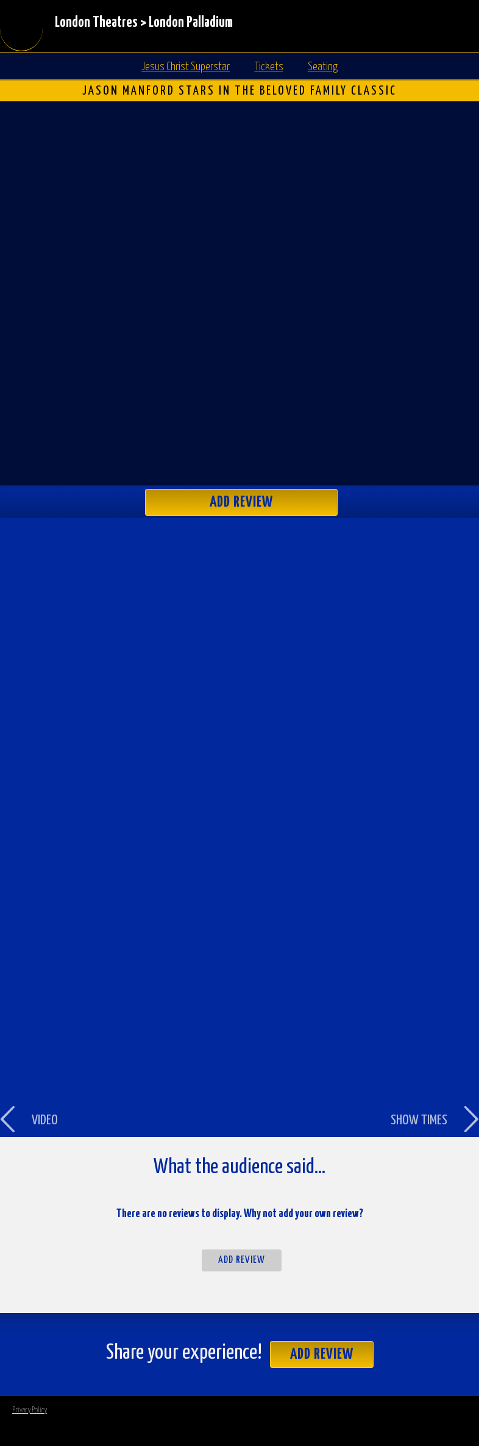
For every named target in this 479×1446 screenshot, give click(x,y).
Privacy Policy (29, 1410)
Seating (323, 67)
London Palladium (191, 23)
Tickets (269, 67)
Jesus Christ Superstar (185, 67)
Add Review (241, 502)
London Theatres (96, 23)
